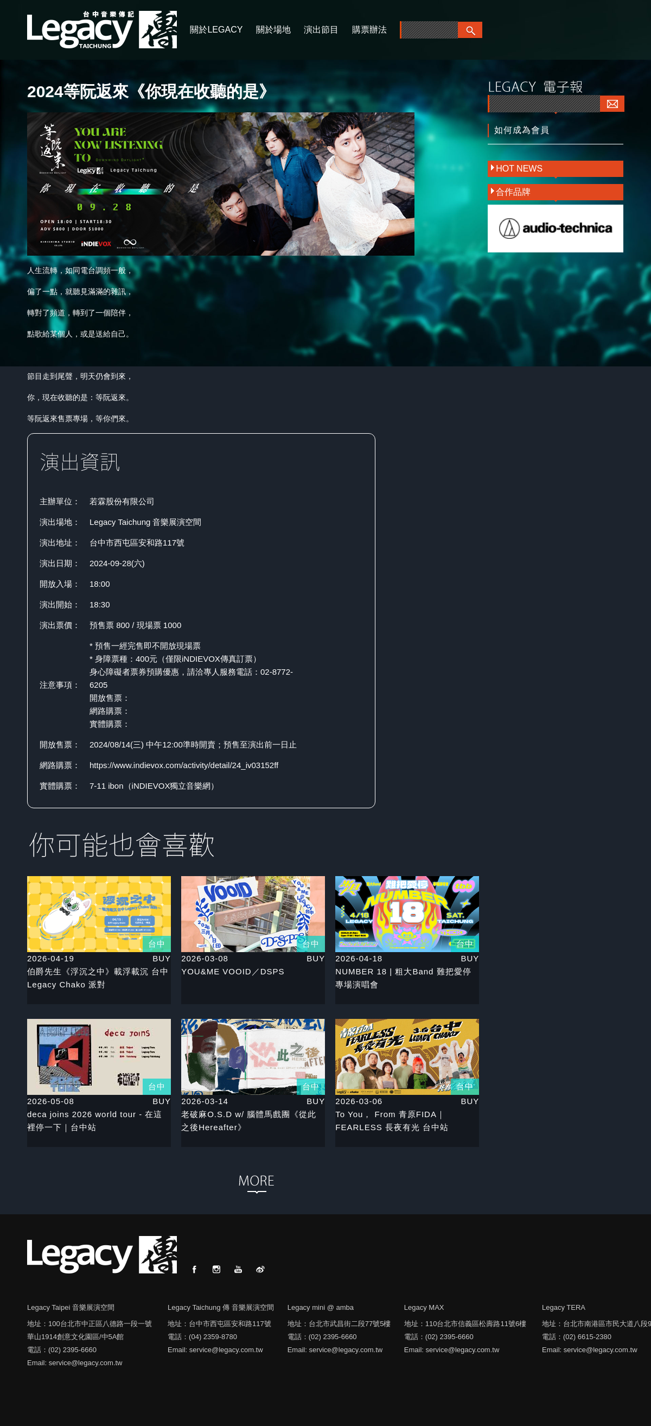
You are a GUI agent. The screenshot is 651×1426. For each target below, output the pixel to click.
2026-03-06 (358, 1101)
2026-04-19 (50, 958)
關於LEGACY (216, 29)
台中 (156, 943)
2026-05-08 (50, 1101)
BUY (161, 958)
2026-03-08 (204, 958)
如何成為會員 (522, 130)
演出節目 (321, 29)
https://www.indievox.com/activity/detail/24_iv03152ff (184, 765)
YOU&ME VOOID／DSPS (232, 971)
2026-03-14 (204, 1101)
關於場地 (273, 29)
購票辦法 (369, 29)
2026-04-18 (358, 958)
